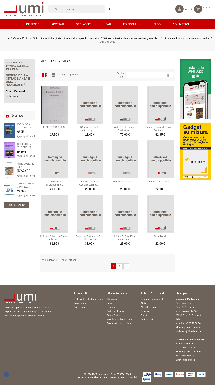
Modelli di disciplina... (124, 181)
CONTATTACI (181, 24)
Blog (157, 24)
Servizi (110, 303)
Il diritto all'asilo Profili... (159, 181)
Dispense (32, 24)
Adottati (57, 24)
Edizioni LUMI (132, 24)
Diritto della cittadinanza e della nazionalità (18, 80)
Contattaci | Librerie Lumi (119, 323)
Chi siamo (112, 299)
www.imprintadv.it (129, 377)
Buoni (144, 315)
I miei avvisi (147, 319)
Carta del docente (116, 311)
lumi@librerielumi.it (185, 359)
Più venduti (79, 307)
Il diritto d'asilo (159, 236)
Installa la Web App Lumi (119, 319)
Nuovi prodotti (80, 303)
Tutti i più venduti (16, 205)
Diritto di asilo (12, 96)
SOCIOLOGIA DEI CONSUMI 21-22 (24, 147)
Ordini (144, 303)
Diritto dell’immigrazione (17, 91)
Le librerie (112, 307)
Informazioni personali (152, 299)
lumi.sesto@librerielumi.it (188, 331)
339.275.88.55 (194, 327)
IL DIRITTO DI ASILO (54, 127)
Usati (107, 24)
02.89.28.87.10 (186, 343)
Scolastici (83, 24)
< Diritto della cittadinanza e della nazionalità (17, 66)
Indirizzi (145, 311)
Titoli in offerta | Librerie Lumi (88, 299)
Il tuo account (152, 293)
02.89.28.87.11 (187, 347)
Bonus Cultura (114, 315)
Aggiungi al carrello (25, 136)
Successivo (126, 266)
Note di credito (148, 307)
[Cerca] (80, 9)
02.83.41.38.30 (193, 323)
